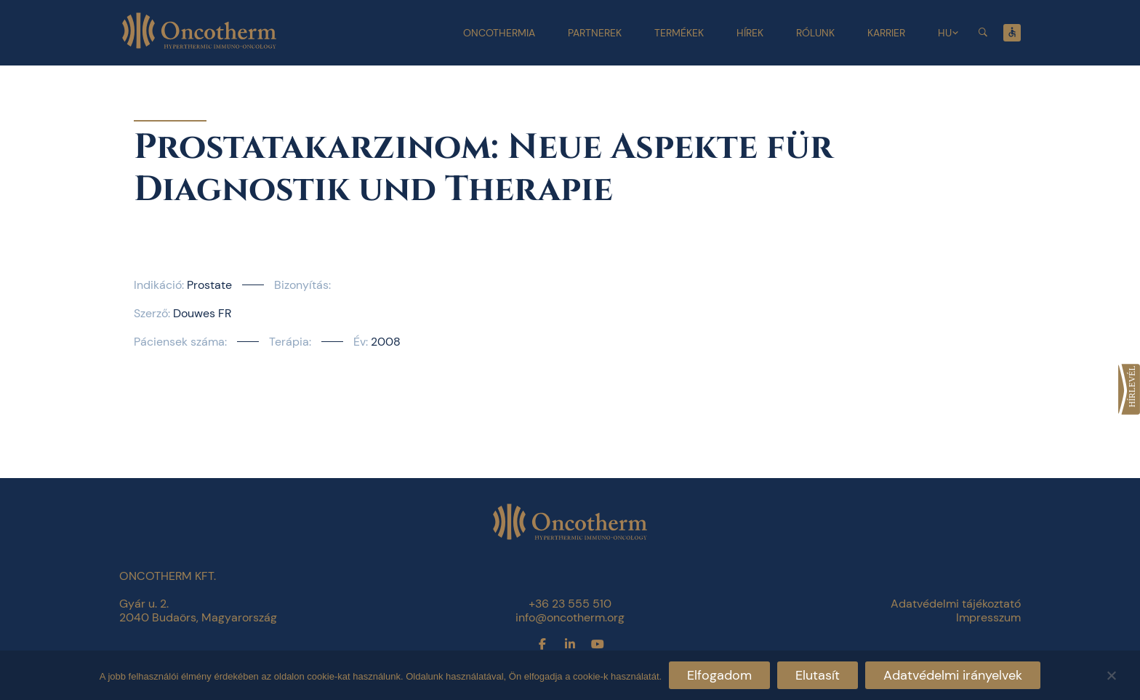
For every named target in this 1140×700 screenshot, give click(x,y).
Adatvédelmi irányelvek (952, 675)
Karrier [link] (886, 32)
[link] (1129, 389)
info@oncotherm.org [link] (570, 617)
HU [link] (945, 32)
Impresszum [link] (988, 617)
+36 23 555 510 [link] (570, 603)
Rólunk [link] (815, 32)
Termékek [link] (679, 32)
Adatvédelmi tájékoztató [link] (956, 603)
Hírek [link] (749, 32)
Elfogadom (719, 675)
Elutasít (817, 675)
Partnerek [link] (595, 32)
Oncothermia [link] (499, 32)
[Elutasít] (1111, 673)
